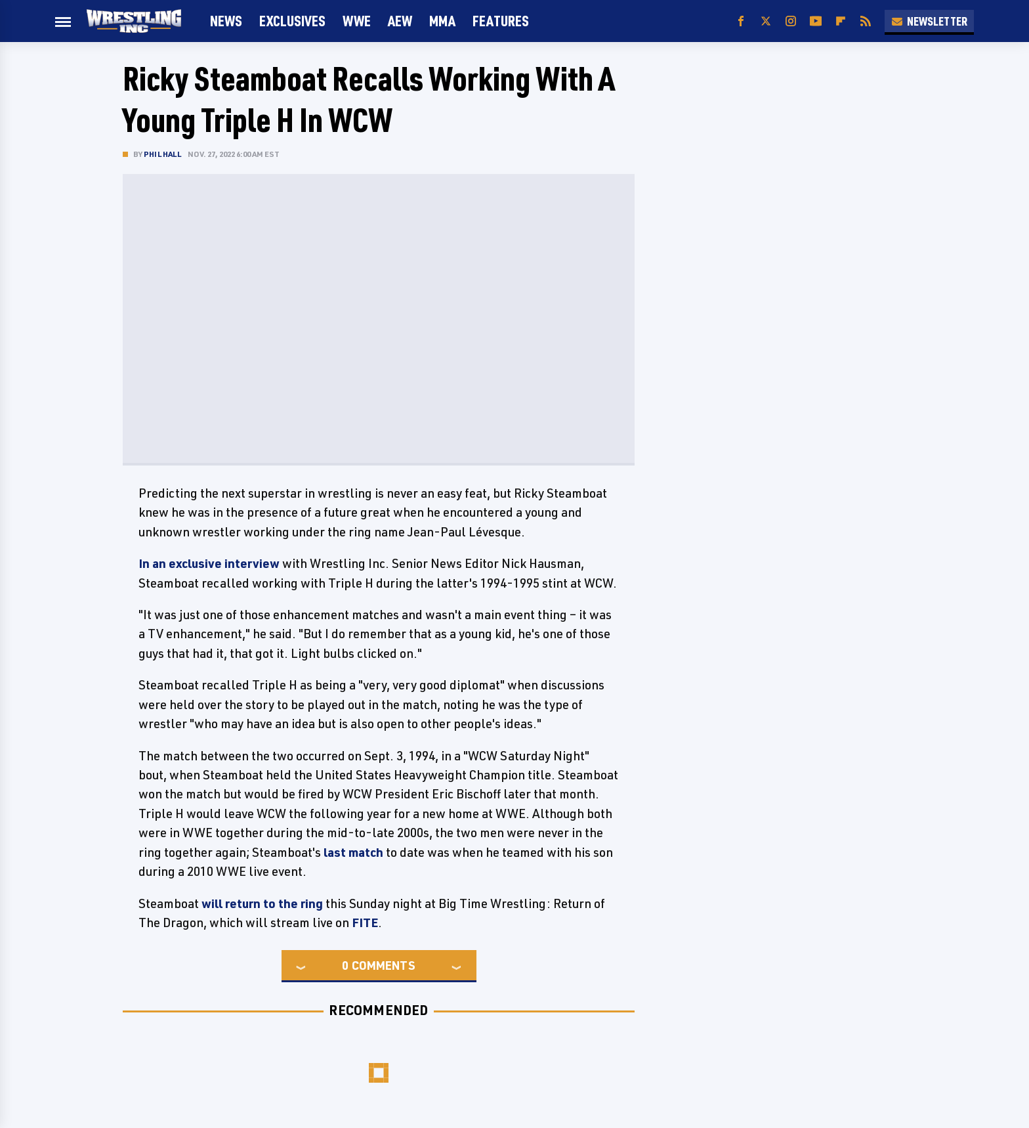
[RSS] (866, 21)
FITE (365, 922)
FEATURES (500, 21)
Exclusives (292, 21)
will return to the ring (262, 903)
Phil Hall (162, 154)
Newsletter (929, 21)
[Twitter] (766, 21)
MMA (442, 21)
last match (353, 852)
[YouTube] (816, 21)
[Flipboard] (841, 21)
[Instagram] (791, 21)
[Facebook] (741, 21)
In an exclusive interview (209, 563)
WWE (357, 21)
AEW (400, 21)
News (226, 21)
